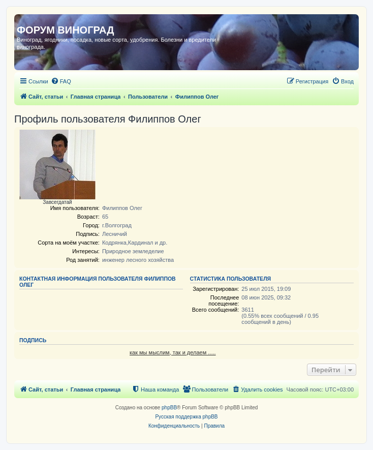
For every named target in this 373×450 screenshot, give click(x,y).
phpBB (169, 407)
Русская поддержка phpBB (186, 416)
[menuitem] (61, 81)
